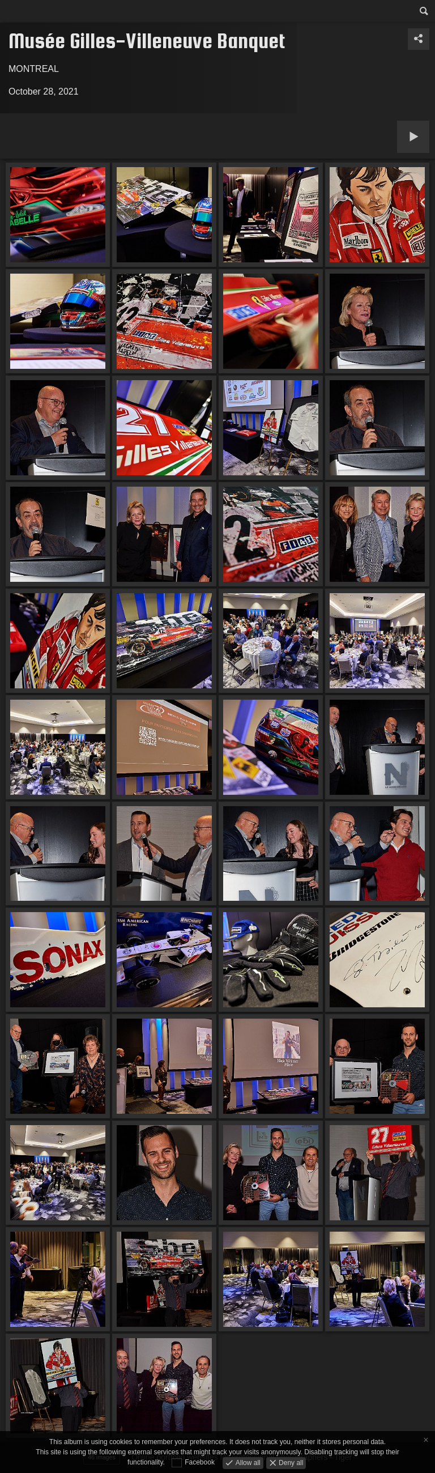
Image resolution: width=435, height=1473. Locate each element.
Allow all (246, 1462)
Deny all (290, 1462)
